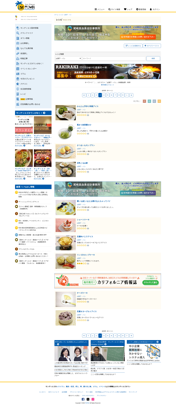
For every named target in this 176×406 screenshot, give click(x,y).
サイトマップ (133, 392)
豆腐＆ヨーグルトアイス (87, 311)
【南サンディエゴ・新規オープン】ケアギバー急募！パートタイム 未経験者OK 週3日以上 (33, 242)
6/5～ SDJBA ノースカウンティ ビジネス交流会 (34, 222)
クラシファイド (26, 33)
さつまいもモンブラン (86, 145)
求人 (77, 386)
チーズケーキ (82, 293)
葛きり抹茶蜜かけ (84, 125)
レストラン (60, 386)
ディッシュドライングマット (29, 202)
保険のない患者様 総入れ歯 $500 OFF (33, 235)
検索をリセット (108, 85)
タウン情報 (24, 38)
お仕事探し (24, 43)
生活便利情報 (25, 89)
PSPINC (87, 403)
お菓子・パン (68, 14)
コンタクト (42, 392)
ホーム (56, 14)
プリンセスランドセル (26, 249)
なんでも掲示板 (26, 48)
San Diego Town (25, 6)
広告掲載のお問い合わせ (30, 104)
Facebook (83, 399)
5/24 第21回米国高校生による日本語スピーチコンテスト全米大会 (33, 229)
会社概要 (64, 392)
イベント (102, 386)
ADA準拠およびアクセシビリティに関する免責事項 (110, 392)
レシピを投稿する (133, 46)
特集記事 (24, 58)
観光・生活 (70, 386)
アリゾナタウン (101, 395)
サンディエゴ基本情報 (29, 28)
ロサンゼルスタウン (88, 395)
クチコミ (24, 84)
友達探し (24, 53)
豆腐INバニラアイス (85, 237)
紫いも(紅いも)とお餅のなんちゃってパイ (93, 201)
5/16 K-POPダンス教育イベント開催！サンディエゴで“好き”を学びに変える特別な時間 (33, 194)
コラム (23, 74)
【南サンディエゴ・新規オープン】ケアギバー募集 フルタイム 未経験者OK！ (33, 262)
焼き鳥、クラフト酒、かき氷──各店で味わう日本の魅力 (107, 370)
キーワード (87, 58)
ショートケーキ (83, 220)
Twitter (88, 399)
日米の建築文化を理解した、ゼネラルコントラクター (70, 374)
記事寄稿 (29, 99)
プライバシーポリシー (76, 392)
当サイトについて (53, 392)
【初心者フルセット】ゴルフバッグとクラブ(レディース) (33, 215)
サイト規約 (89, 392)
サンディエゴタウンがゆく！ (32, 63)
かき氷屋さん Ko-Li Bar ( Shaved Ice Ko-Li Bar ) (71, 370)
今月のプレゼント (27, 79)
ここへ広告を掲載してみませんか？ (103, 374)
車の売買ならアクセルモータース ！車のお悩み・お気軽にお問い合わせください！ (33, 255)
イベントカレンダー (28, 69)
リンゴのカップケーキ (86, 255)
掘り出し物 (87, 386)
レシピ (23, 94)
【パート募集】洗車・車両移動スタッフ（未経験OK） (33, 208)
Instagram (93, 399)
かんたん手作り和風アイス (87, 106)
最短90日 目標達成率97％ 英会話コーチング (70, 366)
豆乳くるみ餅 (82, 163)
